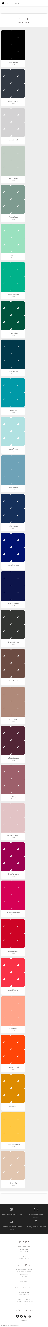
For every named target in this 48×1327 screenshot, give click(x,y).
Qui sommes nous (24, 1274)
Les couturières (24, 1276)
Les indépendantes (11, 2)
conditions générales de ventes (24, 1301)
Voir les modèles (24, 1249)
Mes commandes (24, 1297)
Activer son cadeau (24, 1294)
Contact (24, 1304)
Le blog (24, 1256)
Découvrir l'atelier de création (24, 1269)
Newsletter (24, 1320)
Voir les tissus (24, 1251)
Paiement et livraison (24, 1299)
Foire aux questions (24, 1292)
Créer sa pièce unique (24, 1246)
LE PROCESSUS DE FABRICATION (24, 1271)
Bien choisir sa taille (24, 1258)
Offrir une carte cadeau (24, 1253)
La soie (24, 1279)
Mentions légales (4, 1325)
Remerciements (24, 1281)
